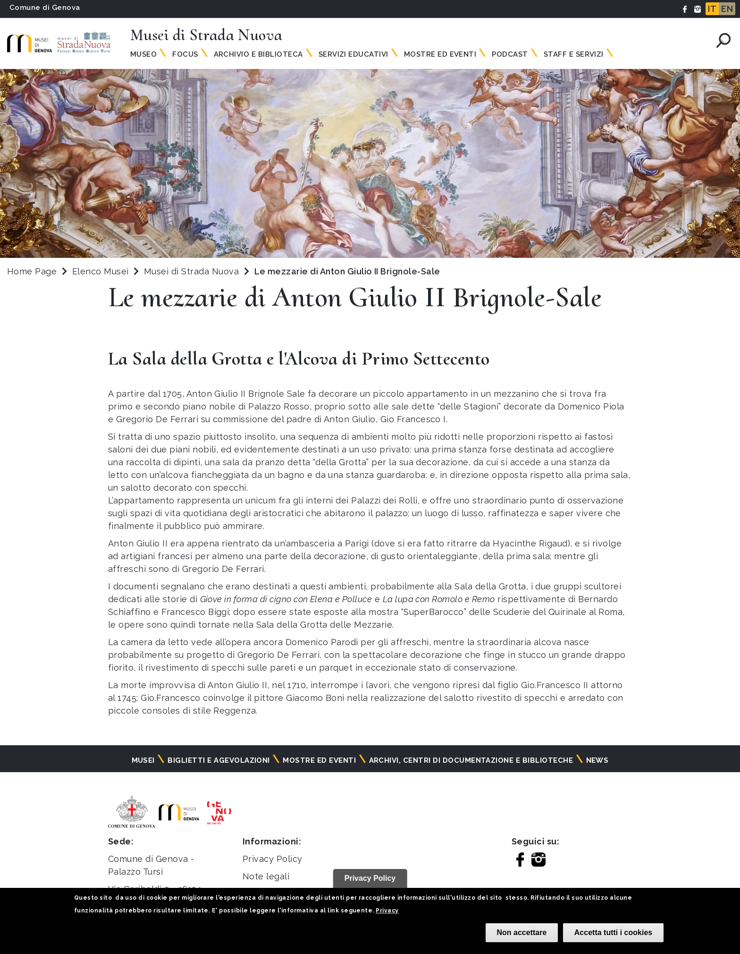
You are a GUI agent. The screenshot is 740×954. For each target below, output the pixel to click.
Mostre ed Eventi (440, 54)
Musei (143, 760)
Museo (143, 54)
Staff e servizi (574, 54)
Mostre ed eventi (319, 760)
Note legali (266, 876)
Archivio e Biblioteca (258, 54)
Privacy (387, 910)
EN (727, 9)
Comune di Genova (44, 7)
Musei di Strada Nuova (193, 271)
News (597, 760)
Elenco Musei (100, 271)
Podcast (510, 54)
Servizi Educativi (353, 54)
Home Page (32, 271)
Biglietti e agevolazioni (219, 760)
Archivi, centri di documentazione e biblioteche (471, 760)
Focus (185, 54)
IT (712, 9)
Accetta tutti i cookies (613, 932)
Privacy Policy (273, 859)
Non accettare (522, 932)
